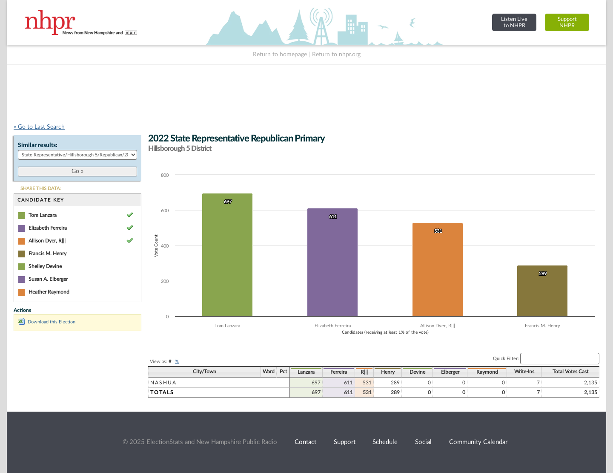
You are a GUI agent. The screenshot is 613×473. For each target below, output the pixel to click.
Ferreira (338, 372)
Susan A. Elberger (48, 279)
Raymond (487, 372)
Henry (388, 372)
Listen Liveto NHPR (514, 22)
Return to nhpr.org (336, 55)
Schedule (385, 442)
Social (423, 442)
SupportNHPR (567, 22)
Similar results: (37, 145)
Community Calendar (478, 442)
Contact (305, 442)
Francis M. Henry (47, 253)
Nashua (163, 382)
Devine (417, 372)
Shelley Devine (45, 266)
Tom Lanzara (43, 215)
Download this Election (46, 322)
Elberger (450, 372)
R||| (364, 372)
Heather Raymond (49, 291)
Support (344, 442)
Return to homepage (280, 55)
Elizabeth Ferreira (48, 228)
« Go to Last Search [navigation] (39, 127)
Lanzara (306, 372)
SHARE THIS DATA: (40, 188)
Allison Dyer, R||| (47, 240)
